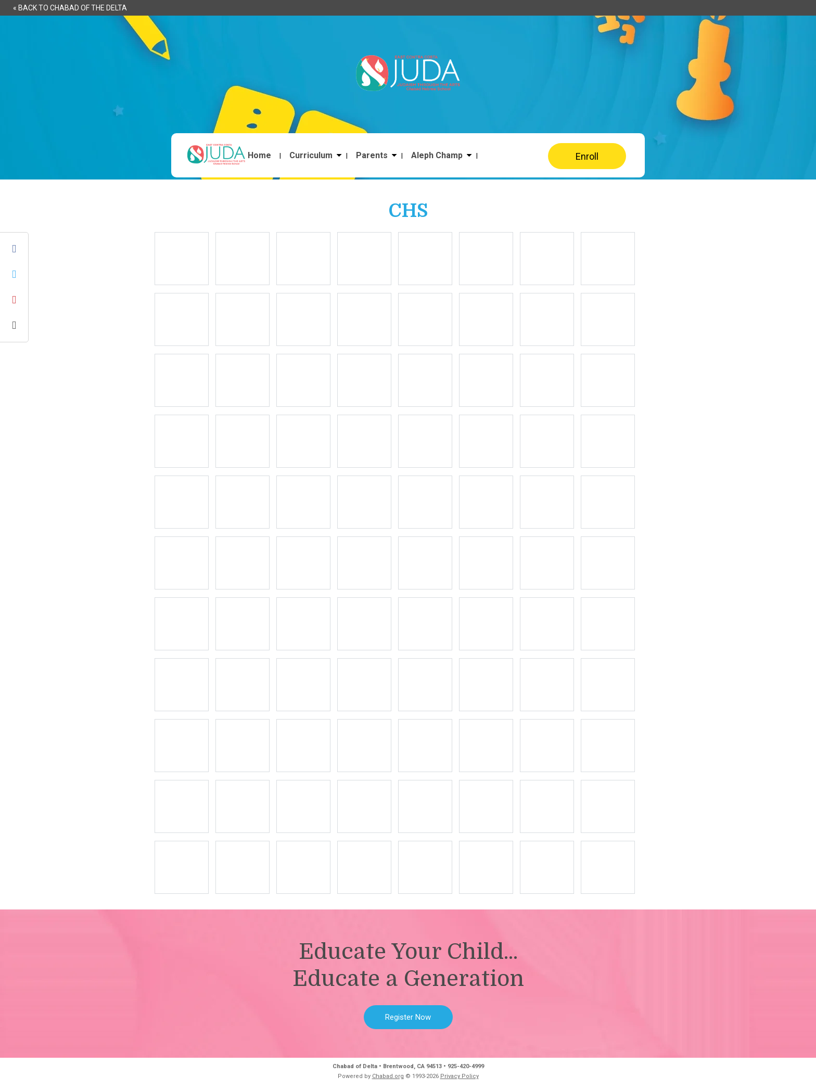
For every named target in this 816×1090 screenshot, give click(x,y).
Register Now (408, 1017)
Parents (372, 155)
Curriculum (311, 155)
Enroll (587, 156)
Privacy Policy (459, 1076)
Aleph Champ (437, 155)
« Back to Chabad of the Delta (70, 8)
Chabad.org (388, 1076)
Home (259, 155)
